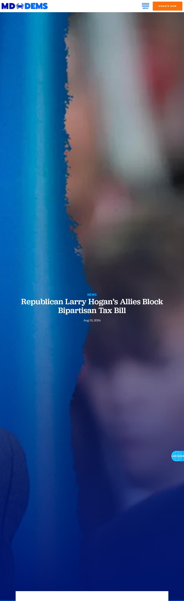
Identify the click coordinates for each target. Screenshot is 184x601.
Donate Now (167, 6)
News (92, 294)
